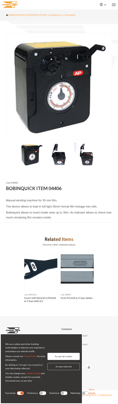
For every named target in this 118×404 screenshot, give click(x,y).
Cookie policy (105, 395)
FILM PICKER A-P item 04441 (77, 297)
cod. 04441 (66, 294)
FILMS (43, 15)
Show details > (92, 393)
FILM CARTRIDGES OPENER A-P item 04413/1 (40, 299)
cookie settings (33, 373)
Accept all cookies (63, 356)
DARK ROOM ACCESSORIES (23, 15)
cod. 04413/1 (30, 294)
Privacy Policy (30, 356)
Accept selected (64, 366)
